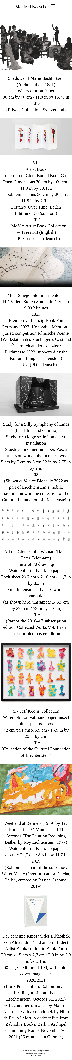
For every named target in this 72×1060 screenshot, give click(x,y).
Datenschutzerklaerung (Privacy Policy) (36, 1053)
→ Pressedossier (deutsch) (36, 238)
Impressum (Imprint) (36, 1055)
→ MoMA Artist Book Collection (36, 225)
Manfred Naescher (32, 6)
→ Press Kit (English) (36, 232)
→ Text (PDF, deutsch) (36, 364)
